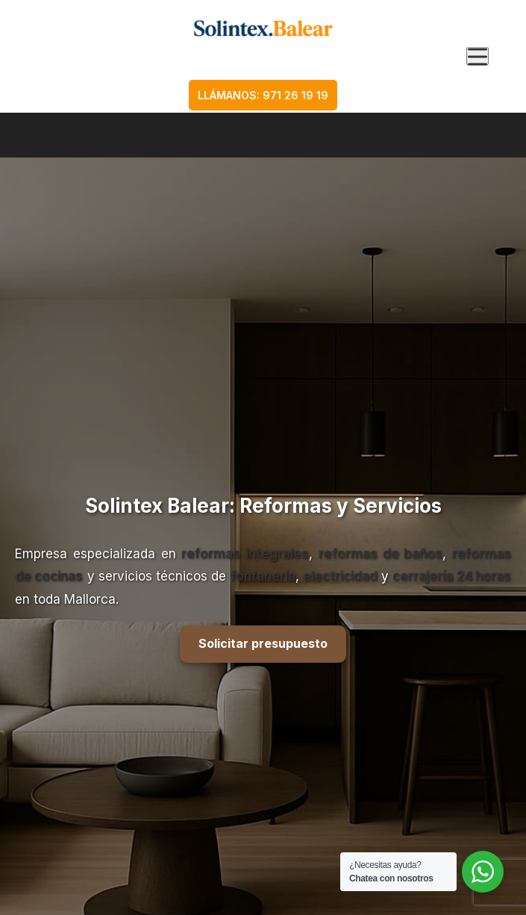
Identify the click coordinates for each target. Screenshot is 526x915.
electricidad (340, 576)
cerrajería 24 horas (451, 576)
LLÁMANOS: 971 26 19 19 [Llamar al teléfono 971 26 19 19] (263, 95)
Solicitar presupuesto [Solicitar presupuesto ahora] (263, 643)
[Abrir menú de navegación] (477, 56)
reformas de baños (381, 553)
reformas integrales (245, 553)
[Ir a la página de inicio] (263, 28)
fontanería (263, 576)
